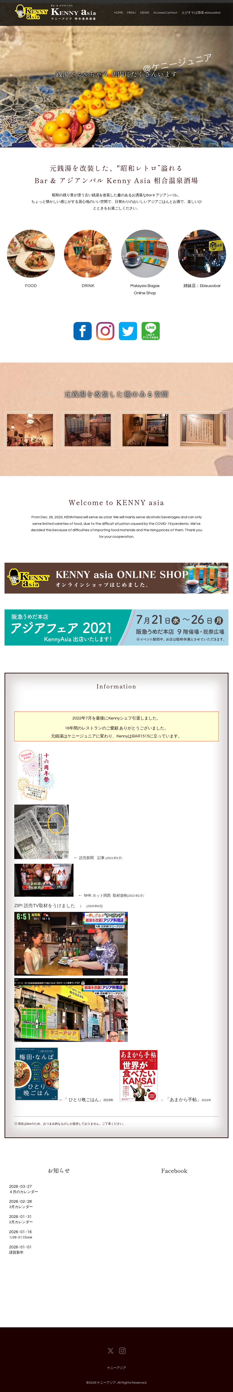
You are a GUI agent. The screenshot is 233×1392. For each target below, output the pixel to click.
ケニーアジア (116, 1368)
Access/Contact (165, 12)
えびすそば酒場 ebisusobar (201, 12)
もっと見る (59, 1262)
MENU (131, 12)
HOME (118, 12)
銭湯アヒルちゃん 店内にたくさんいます (116, 74)
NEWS (144, 12)
